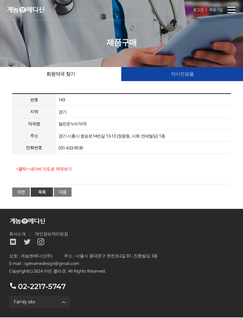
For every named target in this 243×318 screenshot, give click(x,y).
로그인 (198, 9)
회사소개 (17, 234)
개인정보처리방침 (51, 234)
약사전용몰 (182, 74)
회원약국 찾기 (60, 74)
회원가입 (216, 9)
